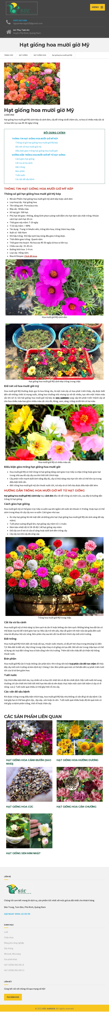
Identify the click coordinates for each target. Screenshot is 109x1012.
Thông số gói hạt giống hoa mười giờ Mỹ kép (36, 143)
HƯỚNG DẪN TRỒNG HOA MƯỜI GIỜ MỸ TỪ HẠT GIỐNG (38, 155)
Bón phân (20, 171)
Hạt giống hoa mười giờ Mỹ (62, 55)
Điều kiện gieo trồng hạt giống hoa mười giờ (36, 151)
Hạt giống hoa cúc (19, 807)
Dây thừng (8, 948)
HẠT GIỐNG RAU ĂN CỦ (14, 970)
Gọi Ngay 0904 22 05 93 (17, 914)
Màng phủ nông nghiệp (14, 943)
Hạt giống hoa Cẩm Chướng (76, 807)
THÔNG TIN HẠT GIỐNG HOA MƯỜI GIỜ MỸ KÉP (35, 138)
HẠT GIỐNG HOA (40, 55)
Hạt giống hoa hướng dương (77, 760)
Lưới (6, 932)
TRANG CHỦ (8, 55)
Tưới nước (20, 175)
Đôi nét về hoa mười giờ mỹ (28, 147)
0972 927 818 (20, 21)
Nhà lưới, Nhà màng (12, 954)
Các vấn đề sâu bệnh (24, 179)
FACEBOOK (13, 997)
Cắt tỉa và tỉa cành (24, 163)
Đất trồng (20, 167)
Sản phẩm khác (10, 959)
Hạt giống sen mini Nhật (23, 853)
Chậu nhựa (8, 938)
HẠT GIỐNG (23, 55)
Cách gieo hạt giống (24, 159)
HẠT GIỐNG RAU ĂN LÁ (14, 965)
